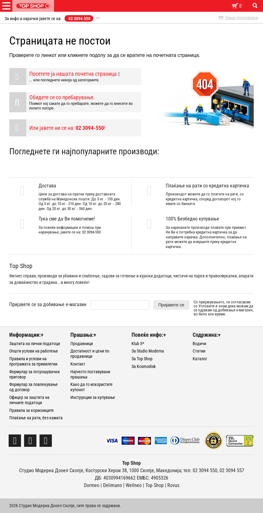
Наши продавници (241, 17)
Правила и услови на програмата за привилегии (33, 361)
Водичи (199, 343)
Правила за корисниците (31, 410)
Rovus (173, 485)
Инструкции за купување (92, 397)
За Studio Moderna (148, 350)
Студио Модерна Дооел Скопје (51, 470)
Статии (199, 350)
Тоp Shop (154, 485)
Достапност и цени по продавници (89, 353)
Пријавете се (171, 304)
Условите (206, 306)
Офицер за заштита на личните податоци (29, 400)
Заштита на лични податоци (34, 343)
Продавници (81, 343)
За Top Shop (142, 358)
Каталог (200, 358)
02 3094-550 (79, 18)
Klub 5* (138, 343)
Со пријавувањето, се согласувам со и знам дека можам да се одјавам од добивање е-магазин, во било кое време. (224, 308)
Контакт (77, 363)
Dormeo (91, 485)
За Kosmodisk (144, 366)
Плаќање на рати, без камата (36, 417)
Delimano (112, 485)
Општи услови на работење (33, 350)
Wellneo (134, 485)
